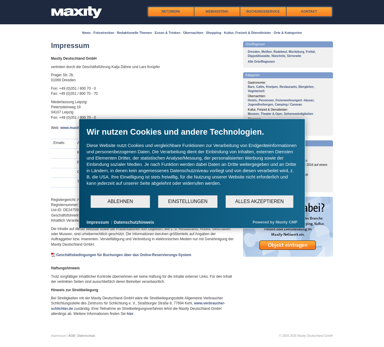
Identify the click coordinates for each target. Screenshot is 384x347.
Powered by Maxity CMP (275, 222)
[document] (192, 161)
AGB (71, 335)
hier (130, 314)
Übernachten (193, 32)
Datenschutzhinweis (134, 222)
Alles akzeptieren (259, 201)
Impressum (98, 222)
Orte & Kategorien (288, 32)
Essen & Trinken (168, 32)
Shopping (213, 32)
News (86, 32)
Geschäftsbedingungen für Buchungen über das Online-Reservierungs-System (123, 255)
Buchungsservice (263, 11)
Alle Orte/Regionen (261, 61)
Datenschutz (86, 335)
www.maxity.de (73, 128)
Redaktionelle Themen (134, 32)
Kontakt (309, 11)
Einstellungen (187, 201)
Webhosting (217, 11)
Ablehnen (120, 201)
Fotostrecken (103, 32)
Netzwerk (171, 11)
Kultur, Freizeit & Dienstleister (247, 32)
